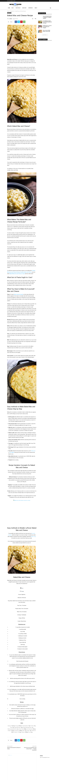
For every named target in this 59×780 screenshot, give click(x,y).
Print (21, 588)
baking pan (33, 450)
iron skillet (12, 452)
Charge (22, 591)
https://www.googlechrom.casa (44, 757)
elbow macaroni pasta (18, 294)
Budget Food (12, 11)
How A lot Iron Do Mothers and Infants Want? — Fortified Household (30, 749)
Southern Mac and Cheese (26, 272)
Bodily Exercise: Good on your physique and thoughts (47, 26)
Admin (11, 18)
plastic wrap (33, 536)
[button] (50, 8)
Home (8, 11)
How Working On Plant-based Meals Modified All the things (47, 21)
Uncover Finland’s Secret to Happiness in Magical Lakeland (47, 17)
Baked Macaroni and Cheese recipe (17, 273)
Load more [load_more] (45, 34)
